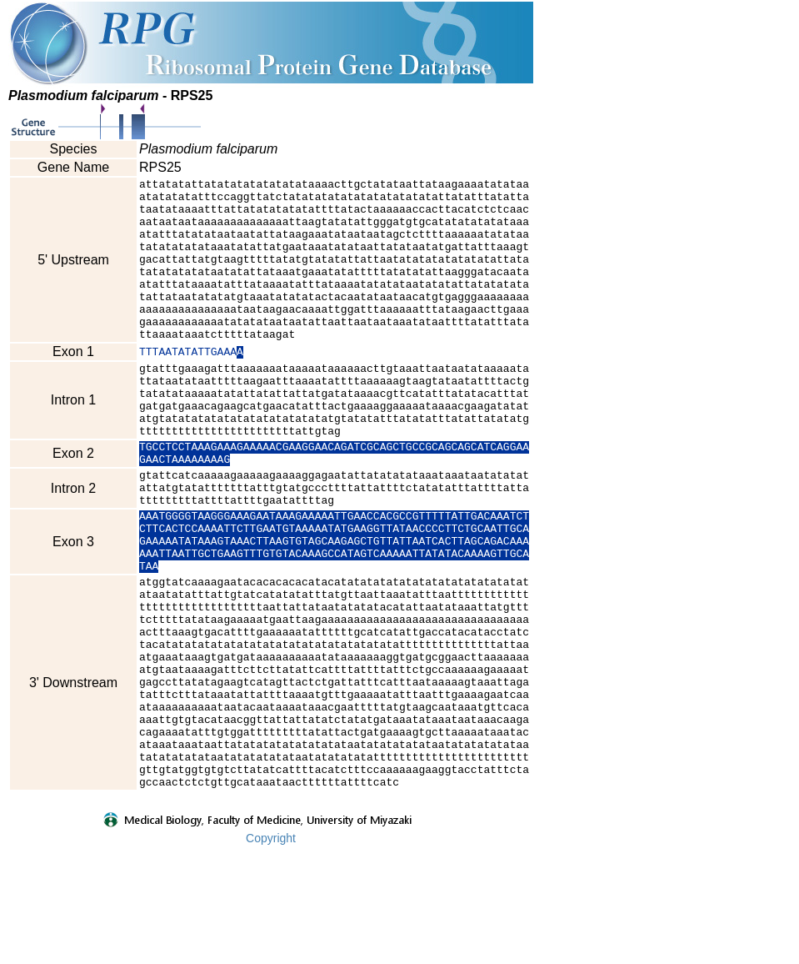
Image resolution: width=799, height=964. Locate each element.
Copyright (271, 953)
